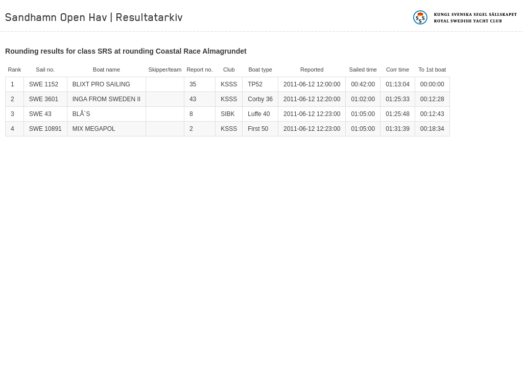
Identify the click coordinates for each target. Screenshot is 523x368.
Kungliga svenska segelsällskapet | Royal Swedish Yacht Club (465, 17)
